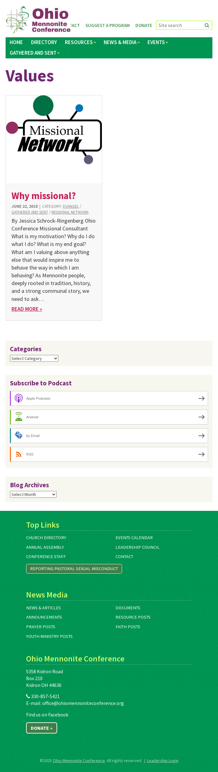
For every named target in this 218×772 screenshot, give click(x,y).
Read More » (26, 308)
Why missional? (43, 196)
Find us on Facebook (47, 714)
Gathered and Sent (33, 52)
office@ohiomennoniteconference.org (83, 703)
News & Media (120, 42)
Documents (128, 608)
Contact (124, 556)
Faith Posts (128, 626)
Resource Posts (133, 617)
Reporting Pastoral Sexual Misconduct (74, 568)
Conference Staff (46, 556)
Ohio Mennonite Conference (79, 760)
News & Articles (43, 608)
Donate (143, 25)
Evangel (71, 206)
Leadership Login (163, 760)
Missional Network (70, 212)
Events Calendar (134, 537)
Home (16, 42)
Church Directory (46, 537)
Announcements (44, 617)
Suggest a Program (107, 25)
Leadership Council (138, 547)
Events (156, 42)
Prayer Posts (40, 626)
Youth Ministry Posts (49, 636)
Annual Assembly (45, 547)
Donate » (41, 728)
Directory (44, 42)
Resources (79, 42)
